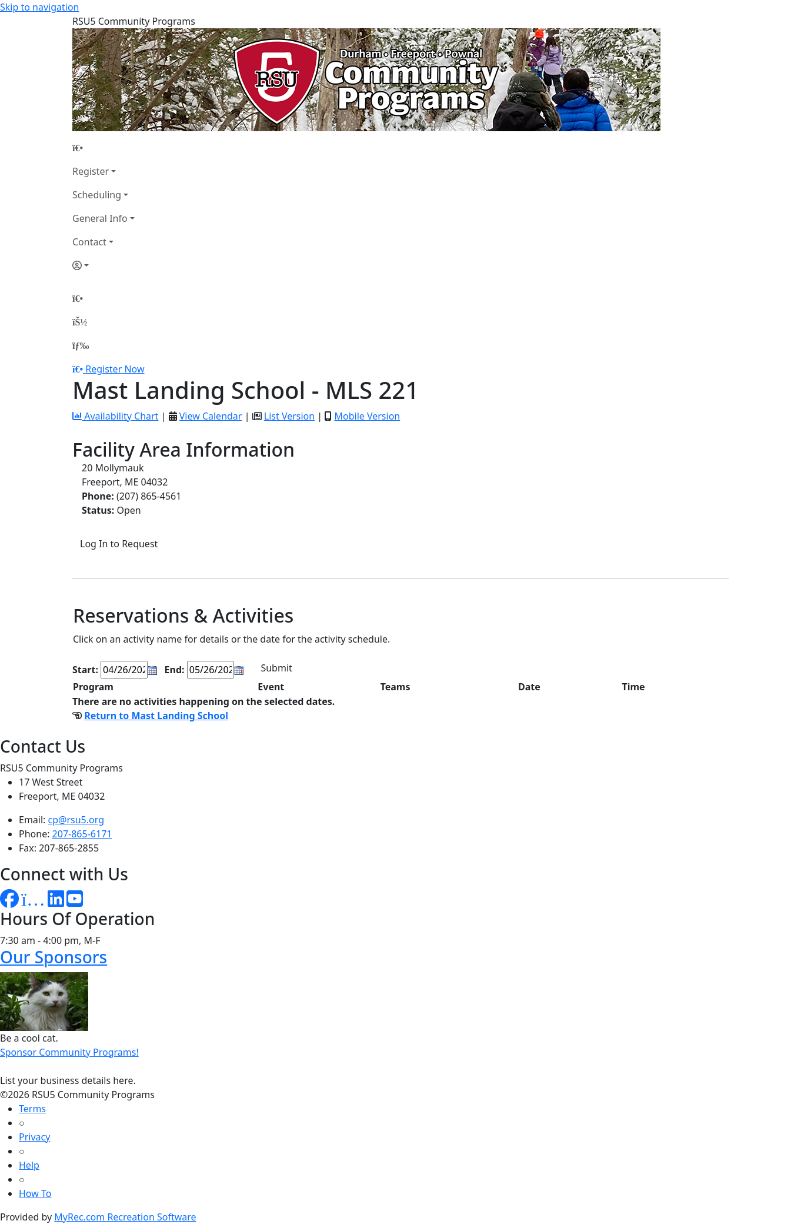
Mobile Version (367, 416)
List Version (289, 416)
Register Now (114, 368)
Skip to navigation (39, 7)
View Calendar (210, 416)
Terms (32, 1108)
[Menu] (80, 345)
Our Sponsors (53, 957)
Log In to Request (119, 543)
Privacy (34, 1136)
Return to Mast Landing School (156, 715)
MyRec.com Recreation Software (125, 1216)
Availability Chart (115, 416)
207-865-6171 (82, 833)
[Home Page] (103, 147)
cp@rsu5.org (76, 819)
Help (29, 1165)
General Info (100, 218)
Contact (89, 241)
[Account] (103, 265)
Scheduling (96, 194)
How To (35, 1193)
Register (90, 171)
